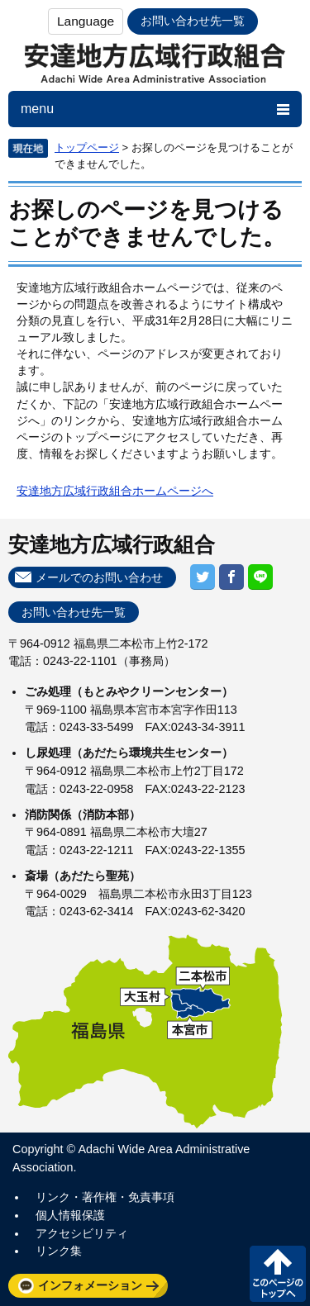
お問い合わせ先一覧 (193, 20)
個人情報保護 (70, 1215)
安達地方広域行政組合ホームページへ (115, 490)
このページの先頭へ (278, 1274)
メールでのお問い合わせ (99, 577)
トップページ (87, 147)
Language (85, 21)
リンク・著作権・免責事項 (105, 1197)
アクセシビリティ (82, 1233)
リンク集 (59, 1250)
